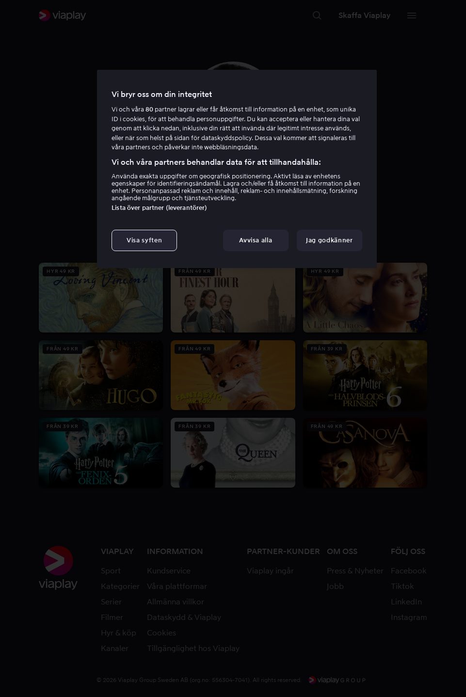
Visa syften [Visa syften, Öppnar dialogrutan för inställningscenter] (144, 240)
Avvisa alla (255, 240)
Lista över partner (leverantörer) (159, 207)
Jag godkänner (329, 240)
